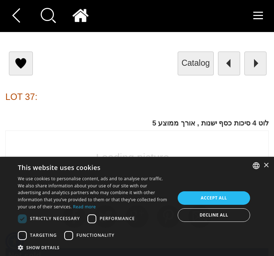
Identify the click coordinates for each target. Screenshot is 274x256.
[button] (14, 241)
